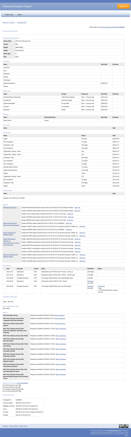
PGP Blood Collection (10, 207)
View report (101, 286)
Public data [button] (9, 15)
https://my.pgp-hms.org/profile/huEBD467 (112, 27)
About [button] (20, 15)
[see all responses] (22, 383)
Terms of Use (23, 426)
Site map (5, 426)
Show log (77, 207)
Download (90, 281)
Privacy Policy (13, 426)
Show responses (59, 315)
